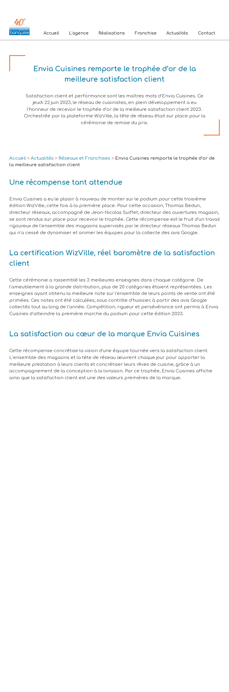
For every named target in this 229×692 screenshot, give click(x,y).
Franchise (146, 33)
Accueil (51, 33)
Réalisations (111, 33)
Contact (206, 33)
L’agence (79, 33)
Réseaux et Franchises (84, 158)
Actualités (177, 33)
